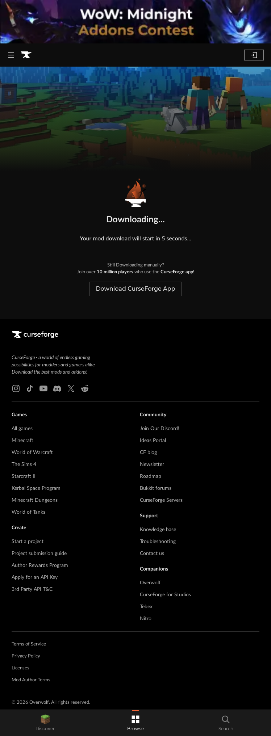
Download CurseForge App (135, 288)
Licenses (20, 668)
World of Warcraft (32, 452)
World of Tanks (28, 512)
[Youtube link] (43, 388)
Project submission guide (39, 553)
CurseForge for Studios (165, 594)
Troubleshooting (158, 541)
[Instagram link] (16, 388)
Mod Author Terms (31, 680)
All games (22, 428)
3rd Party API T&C (32, 589)
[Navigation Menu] (10, 55)
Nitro (145, 618)
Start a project (27, 541)
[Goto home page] (26, 55)
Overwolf (150, 582)
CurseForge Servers (161, 500)
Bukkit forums (155, 488)
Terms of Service (29, 644)
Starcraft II (24, 476)
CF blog (148, 452)
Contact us (152, 553)
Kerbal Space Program (36, 488)
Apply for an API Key (35, 577)
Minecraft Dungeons (35, 500)
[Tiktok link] (29, 388)
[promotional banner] (135, 21)
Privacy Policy (26, 656)
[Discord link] (57, 388)
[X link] (71, 388)
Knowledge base (158, 529)
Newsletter (152, 464)
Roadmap (150, 476)
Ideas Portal (153, 440)
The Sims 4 (24, 464)
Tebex (146, 606)
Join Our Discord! (159, 428)
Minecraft (22, 440)
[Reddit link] (84, 388)
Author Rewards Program (40, 565)
